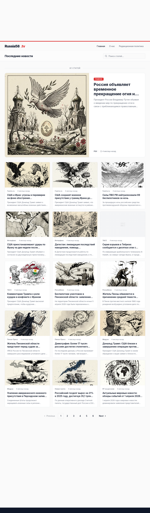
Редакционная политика (131, 46)
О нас (112, 46)
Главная (101, 46)
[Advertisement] (75, 20)
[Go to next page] (102, 416)
